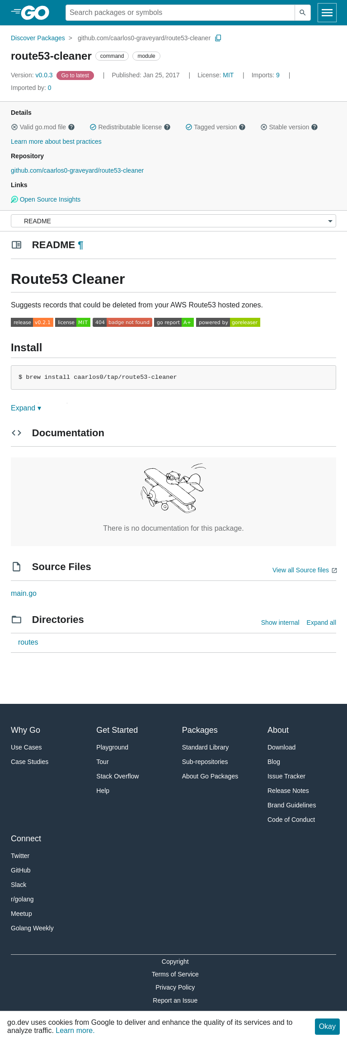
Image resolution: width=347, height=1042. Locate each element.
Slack (18, 884)
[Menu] (173, 220)
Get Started (117, 730)
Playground (112, 747)
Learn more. (75, 1030)
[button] (14, 127)
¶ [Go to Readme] (80, 244)
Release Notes (288, 790)
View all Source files (300, 570)
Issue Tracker (286, 776)
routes (28, 642)
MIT (228, 75)
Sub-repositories (205, 761)
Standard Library (205, 747)
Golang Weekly (32, 928)
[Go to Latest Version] (76, 75)
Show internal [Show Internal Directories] (280, 622)
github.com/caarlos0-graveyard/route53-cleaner (144, 38)
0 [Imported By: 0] (31, 87)
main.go (24, 593)
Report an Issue (175, 1000)
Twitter (20, 855)
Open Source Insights (45, 199)
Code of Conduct (291, 819)
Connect (26, 838)
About (278, 730)
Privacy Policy (175, 987)
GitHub (21, 870)
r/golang (22, 899)
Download (281, 747)
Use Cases (26, 747)
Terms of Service (175, 974)
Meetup (21, 913)
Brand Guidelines (291, 805)
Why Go (25, 730)
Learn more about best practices (56, 141)
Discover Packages (38, 38)
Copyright (175, 961)
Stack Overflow (117, 776)
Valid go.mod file (43, 127)
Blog (273, 761)
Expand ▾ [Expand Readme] (26, 408)
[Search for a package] (180, 13)
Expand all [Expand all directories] (321, 622)
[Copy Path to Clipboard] (218, 38)
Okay (327, 1026)
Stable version (289, 127)
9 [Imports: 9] (266, 75)
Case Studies (29, 761)
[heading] (38, 12)
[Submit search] (303, 13)
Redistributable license (130, 127)
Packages (200, 730)
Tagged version (215, 127)
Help (102, 790)
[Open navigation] (327, 13)
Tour (102, 761)
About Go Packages (210, 776)
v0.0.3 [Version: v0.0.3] (33, 75)
